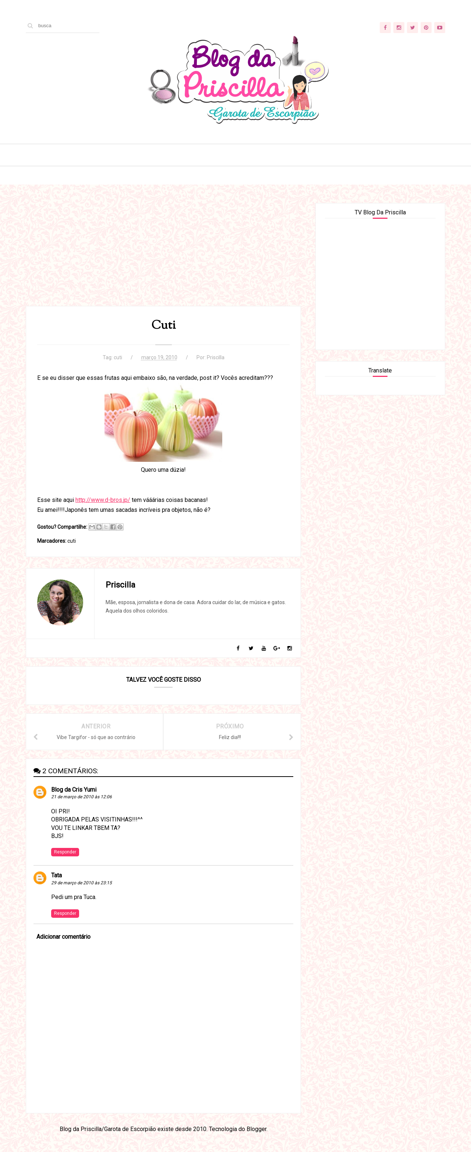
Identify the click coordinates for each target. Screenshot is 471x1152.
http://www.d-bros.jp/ (102, 499)
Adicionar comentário (63, 936)
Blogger (256, 1129)
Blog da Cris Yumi (73, 789)
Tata (56, 875)
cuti (118, 357)
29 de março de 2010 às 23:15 (81, 882)
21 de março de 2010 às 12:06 (81, 796)
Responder (65, 852)
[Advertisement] (163, 254)
